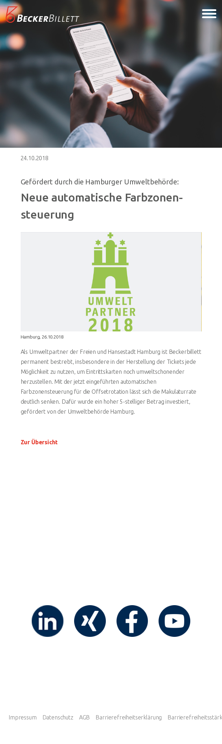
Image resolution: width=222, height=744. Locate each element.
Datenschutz (57, 717)
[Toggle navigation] (209, 15)
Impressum (23, 717)
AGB (84, 717)
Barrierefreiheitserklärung (128, 717)
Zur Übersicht (39, 442)
